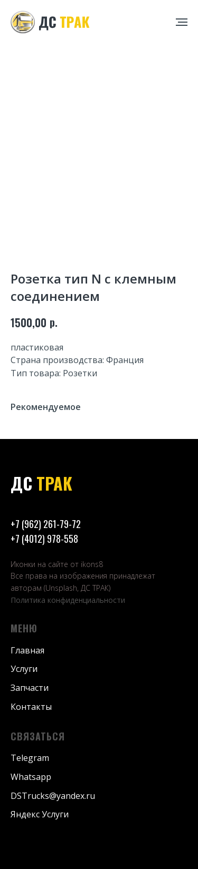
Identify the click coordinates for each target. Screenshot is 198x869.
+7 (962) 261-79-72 (46, 524)
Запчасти (30, 688)
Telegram (30, 758)
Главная (27, 650)
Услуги (24, 669)
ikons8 (92, 564)
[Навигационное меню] (181, 22)
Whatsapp (31, 777)
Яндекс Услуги (40, 814)
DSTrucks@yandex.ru (53, 796)
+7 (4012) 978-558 (44, 538)
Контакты (31, 706)
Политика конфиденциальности (68, 600)
